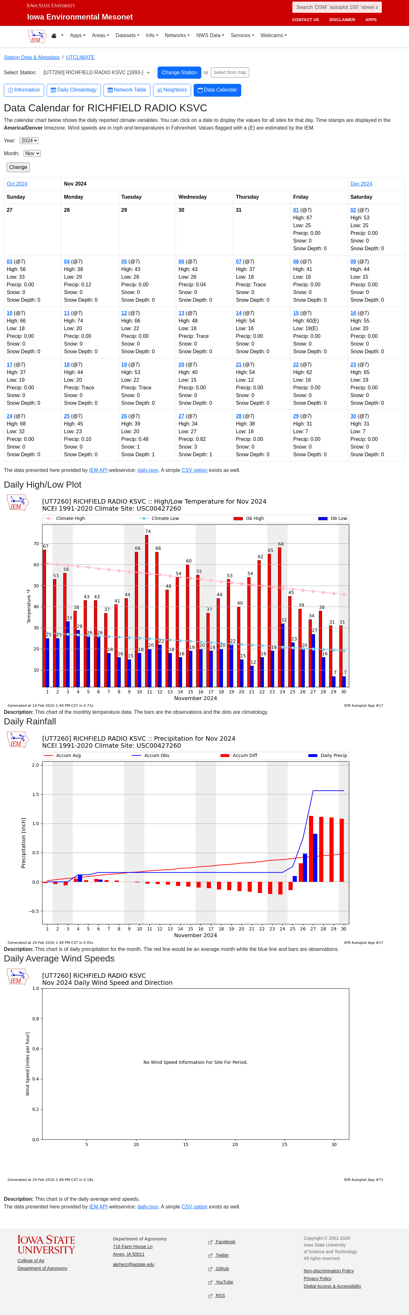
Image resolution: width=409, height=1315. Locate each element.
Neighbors (172, 90)
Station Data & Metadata (31, 57)
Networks (175, 35)
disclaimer (342, 19)
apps (371, 19)
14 (239, 313)
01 (296, 210)
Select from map (230, 72)
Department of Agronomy (42, 1268)
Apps (75, 35)
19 (124, 364)
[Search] (337, 7)
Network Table (127, 90)
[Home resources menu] (57, 36)
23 (353, 364)
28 (239, 416)
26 (124, 416)
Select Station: (20, 72)
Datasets (126, 35)
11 (67, 313)
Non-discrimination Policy (329, 1270)
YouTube (220, 1282)
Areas (98, 35)
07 (239, 261)
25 (67, 416)
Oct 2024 (17, 184)
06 (181, 261)
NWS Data (208, 35)
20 (181, 364)
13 (181, 313)
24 (9, 416)
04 (67, 261)
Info (150, 35)
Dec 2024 (362, 184)
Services (240, 35)
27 (181, 416)
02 (353, 210)
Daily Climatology (74, 90)
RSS (216, 1295)
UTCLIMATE (80, 57)
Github (218, 1269)
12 (124, 313)
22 (296, 364)
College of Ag (31, 1260)
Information (24, 90)
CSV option (194, 470)
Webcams (272, 35)
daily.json (147, 470)
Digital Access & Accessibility (332, 1286)
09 (353, 261)
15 (296, 313)
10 (9, 313)
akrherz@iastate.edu (133, 1264)
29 (296, 416)
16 (353, 313)
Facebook (221, 1242)
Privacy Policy (318, 1278)
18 (67, 364)
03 (9, 261)
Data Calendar (217, 90)
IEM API (98, 470)
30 (353, 416)
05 (124, 261)
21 (239, 364)
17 (9, 364)
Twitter (218, 1255)
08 (296, 261)
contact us (305, 19)
